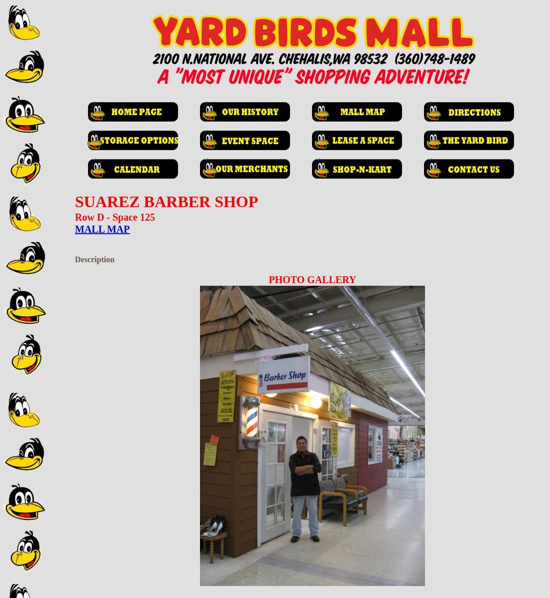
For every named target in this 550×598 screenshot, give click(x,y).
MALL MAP (102, 229)
